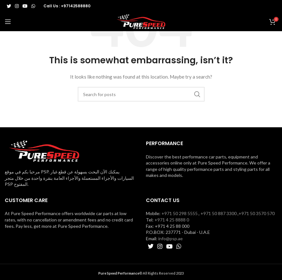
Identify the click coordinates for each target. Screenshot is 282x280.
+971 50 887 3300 (218, 213)
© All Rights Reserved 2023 (141, 273)
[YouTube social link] (25, 6)
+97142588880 (75, 6)
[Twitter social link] (9, 6)
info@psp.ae (170, 238)
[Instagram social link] (17, 6)
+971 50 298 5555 (179, 213)
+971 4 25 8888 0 (171, 219)
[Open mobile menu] (8, 21)
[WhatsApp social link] (33, 6)
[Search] (141, 94)
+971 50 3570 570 (257, 213)
